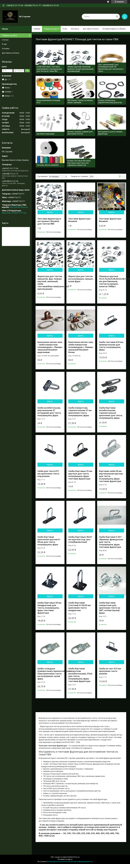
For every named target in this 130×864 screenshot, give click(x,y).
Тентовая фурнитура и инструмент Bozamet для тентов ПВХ (49, 221)
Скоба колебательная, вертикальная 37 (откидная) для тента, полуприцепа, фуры (49, 412)
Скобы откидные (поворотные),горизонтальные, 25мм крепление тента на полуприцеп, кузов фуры (54, 673)
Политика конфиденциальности (81, 861)
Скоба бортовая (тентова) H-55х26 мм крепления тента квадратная (79, 606)
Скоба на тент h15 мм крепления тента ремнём (110, 671)
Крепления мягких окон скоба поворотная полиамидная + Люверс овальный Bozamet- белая (80, 347)
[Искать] (117, 16)
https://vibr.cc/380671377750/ (14, 213)
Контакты (75, 29)
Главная (37, 29)
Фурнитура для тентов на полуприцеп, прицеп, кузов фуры (80, 278)
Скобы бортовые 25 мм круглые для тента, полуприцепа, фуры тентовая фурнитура (80, 475)
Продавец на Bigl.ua (65, 859)
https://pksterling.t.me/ (19, 207)
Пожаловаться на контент (58, 861)
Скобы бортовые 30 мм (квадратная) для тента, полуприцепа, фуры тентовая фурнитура (49, 608)
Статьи (5, 40)
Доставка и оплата (91, 29)
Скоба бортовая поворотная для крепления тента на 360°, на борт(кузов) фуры (109, 608)
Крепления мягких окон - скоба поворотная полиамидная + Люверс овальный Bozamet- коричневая (49, 347)
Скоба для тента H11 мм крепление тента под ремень (48, 473)
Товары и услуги (51, 29)
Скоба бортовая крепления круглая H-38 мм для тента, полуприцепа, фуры (48, 541)
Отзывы (5, 48)
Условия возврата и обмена (113, 29)
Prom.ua (76, 857)
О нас (65, 29)
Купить (50, 212)
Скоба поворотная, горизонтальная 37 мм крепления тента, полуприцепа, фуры (80, 412)
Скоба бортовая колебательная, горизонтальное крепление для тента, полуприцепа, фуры (110, 413)
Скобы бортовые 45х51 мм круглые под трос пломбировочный (80, 539)
